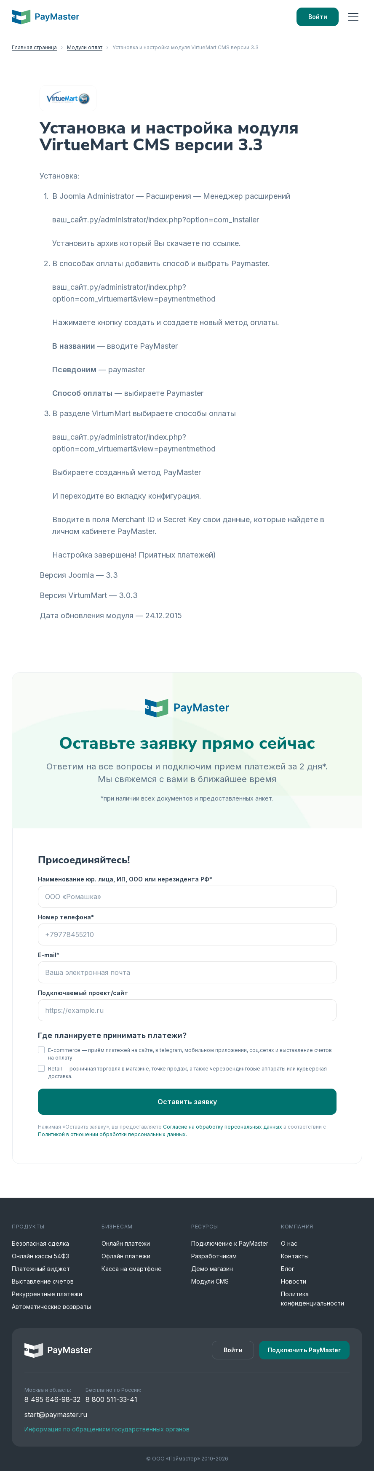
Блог (287, 1268)
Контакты (295, 1256)
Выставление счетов (43, 1281)
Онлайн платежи (126, 1243)
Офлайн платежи (126, 1256)
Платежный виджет (41, 1268)
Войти (317, 16)
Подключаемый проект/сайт (83, 992)
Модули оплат (84, 47)
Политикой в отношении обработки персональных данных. (112, 1134)
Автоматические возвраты (51, 1306)
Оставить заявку (187, 1101)
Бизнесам (117, 1226)
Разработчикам (214, 1256)
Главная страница (34, 47)
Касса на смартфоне (132, 1268)
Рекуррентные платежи (47, 1293)
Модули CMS (210, 1281)
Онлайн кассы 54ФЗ (40, 1256)
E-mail (47, 954)
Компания (297, 1226)
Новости (293, 1281)
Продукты (28, 1226)
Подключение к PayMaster (229, 1243)
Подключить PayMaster (304, 1350)
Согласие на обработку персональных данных (222, 1127)
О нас (289, 1243)
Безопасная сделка (40, 1243)
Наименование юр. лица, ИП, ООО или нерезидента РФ (123, 879)
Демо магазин (212, 1268)
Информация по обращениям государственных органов (107, 1429)
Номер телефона (64, 917)
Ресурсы (204, 1226)
